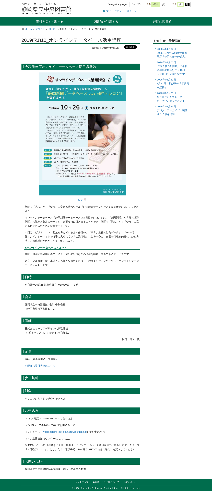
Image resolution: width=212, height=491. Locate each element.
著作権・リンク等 (106, 482)
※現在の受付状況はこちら (40, 365)
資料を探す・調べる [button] (49, 21)
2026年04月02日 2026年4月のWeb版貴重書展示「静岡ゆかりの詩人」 (172, 53)
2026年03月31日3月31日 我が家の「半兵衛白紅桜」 (173, 83)
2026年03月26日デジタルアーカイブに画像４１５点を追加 (172, 110)
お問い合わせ (130, 482)
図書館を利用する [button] (106, 21)
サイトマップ (81, 482)
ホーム (28, 29)
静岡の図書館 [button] (162, 21)
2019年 (52, 29)
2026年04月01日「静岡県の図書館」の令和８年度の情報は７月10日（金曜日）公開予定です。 (172, 68)
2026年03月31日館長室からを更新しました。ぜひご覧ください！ (171, 97)
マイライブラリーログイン (121, 10)
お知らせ (40, 29)
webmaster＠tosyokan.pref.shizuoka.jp (65, 431)
